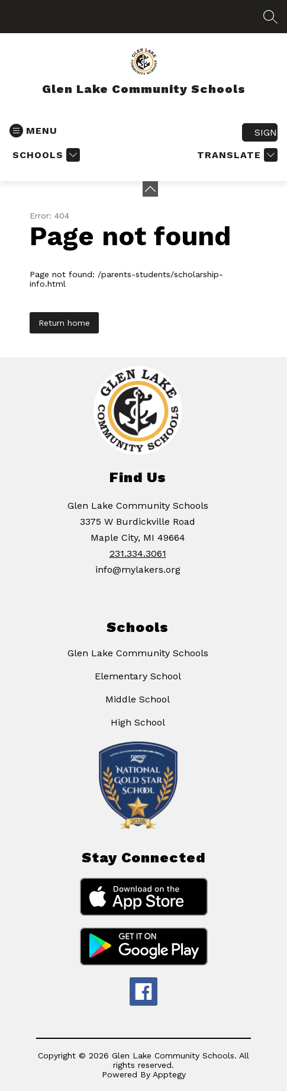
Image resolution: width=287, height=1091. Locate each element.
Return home (64, 323)
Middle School (137, 699)
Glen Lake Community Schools (137, 653)
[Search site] (270, 16)
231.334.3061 (137, 553)
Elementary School (138, 676)
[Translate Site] (236, 154)
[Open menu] (33, 130)
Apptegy (169, 1074)
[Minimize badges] (150, 189)
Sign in (266, 132)
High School (138, 722)
